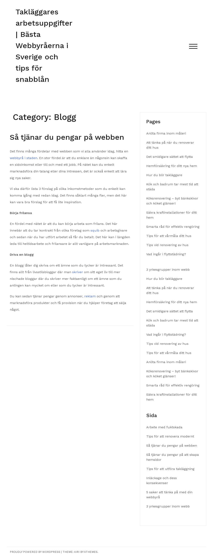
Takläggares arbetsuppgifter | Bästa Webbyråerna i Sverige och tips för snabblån (44, 45)
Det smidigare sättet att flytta (169, 157)
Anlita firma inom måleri (166, 133)
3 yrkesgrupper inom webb (168, 270)
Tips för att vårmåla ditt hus (169, 236)
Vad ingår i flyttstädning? (166, 254)
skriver (77, 272)
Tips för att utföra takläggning (171, 469)
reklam (90, 296)
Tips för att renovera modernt (170, 436)
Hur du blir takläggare (164, 175)
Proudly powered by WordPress (35, 551)
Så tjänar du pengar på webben (68, 137)
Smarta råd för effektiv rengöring (172, 227)
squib (94, 230)
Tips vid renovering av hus (167, 245)
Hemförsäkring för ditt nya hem (172, 166)
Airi (76, 551)
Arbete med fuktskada (164, 427)
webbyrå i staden (23, 158)
